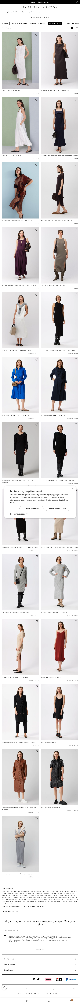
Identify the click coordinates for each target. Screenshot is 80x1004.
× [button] (72, 488)
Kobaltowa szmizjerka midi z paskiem (15, 415)
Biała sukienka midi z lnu (11, 90)
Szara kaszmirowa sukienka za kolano (15, 612)
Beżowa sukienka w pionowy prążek (15, 677)
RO (61, 993)
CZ (57, 993)
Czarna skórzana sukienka (50, 807)
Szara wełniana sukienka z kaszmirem (54, 612)
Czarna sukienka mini (48, 742)
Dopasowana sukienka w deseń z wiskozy (17, 220)
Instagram (53, 989)
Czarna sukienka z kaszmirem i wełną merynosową (20, 547)
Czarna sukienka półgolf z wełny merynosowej (58, 480)
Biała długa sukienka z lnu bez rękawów (16, 350)
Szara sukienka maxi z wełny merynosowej (17, 874)
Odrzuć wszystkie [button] (31, 508)
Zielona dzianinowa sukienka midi (53, 285)
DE (54, 993)
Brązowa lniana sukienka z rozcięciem (55, 90)
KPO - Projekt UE (44, 993)
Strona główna (7, 12)
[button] (4, 987)
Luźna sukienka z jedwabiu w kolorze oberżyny (19, 285)
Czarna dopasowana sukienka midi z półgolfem (58, 350)
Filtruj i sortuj (8, 28)
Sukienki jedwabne (19, 23)
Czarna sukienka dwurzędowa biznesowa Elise (19, 742)
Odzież (17, 12)
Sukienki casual (55, 23)
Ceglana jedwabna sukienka (51, 677)
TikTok (75, 989)
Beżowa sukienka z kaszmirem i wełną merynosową (59, 547)
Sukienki (25, 12)
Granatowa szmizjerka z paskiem (53, 415)
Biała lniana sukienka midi (11, 155)
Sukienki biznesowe (37, 23)
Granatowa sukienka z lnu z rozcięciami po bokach (59, 155)
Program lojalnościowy (40, 2)
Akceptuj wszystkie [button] (57, 508)
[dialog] (40, 502)
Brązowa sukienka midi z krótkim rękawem (56, 220)
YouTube (29, 989)
